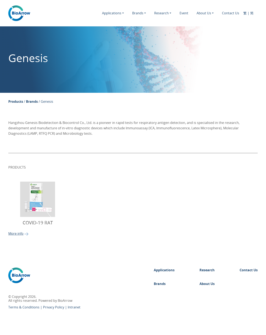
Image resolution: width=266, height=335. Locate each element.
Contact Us (230, 13)
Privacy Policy (54, 307)
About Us (204, 13)
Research (161, 13)
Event (184, 13)
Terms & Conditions (24, 307)
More (18, 234)
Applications (111, 13)
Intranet (74, 307)
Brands (137, 13)
